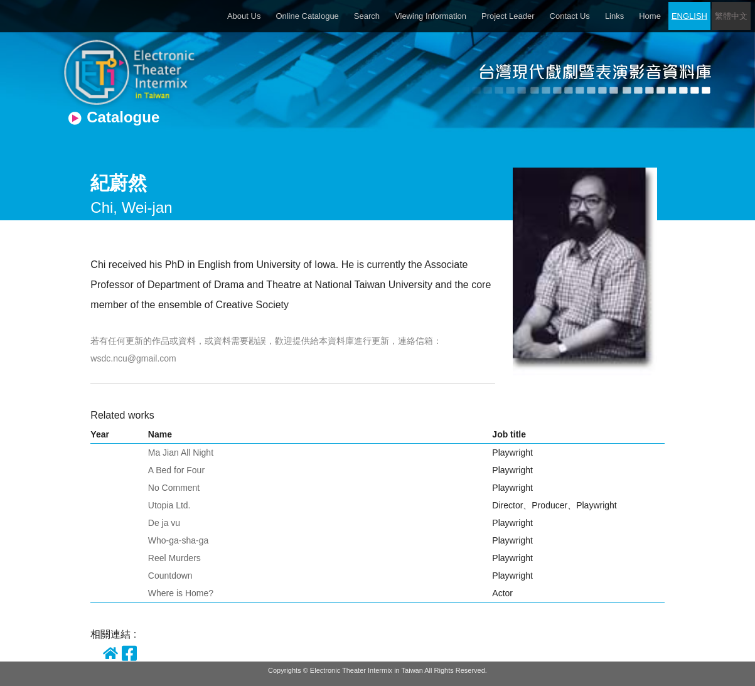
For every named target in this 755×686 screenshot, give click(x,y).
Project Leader (508, 16)
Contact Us (570, 16)
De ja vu (164, 523)
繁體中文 (731, 16)
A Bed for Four (176, 470)
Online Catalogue (307, 16)
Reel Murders (174, 558)
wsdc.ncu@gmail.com (133, 358)
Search (367, 16)
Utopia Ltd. (169, 505)
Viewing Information (430, 16)
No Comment (174, 488)
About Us (243, 16)
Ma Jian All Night (180, 453)
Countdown (170, 576)
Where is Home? (180, 593)
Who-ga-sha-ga (178, 540)
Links (614, 16)
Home (650, 16)
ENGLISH (689, 16)
